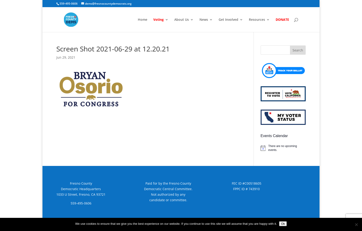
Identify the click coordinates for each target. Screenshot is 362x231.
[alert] (283, 148)
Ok (283, 223)
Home (142, 20)
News (203, 20)
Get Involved (228, 20)
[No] (356, 224)
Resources (257, 20)
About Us (181, 20)
